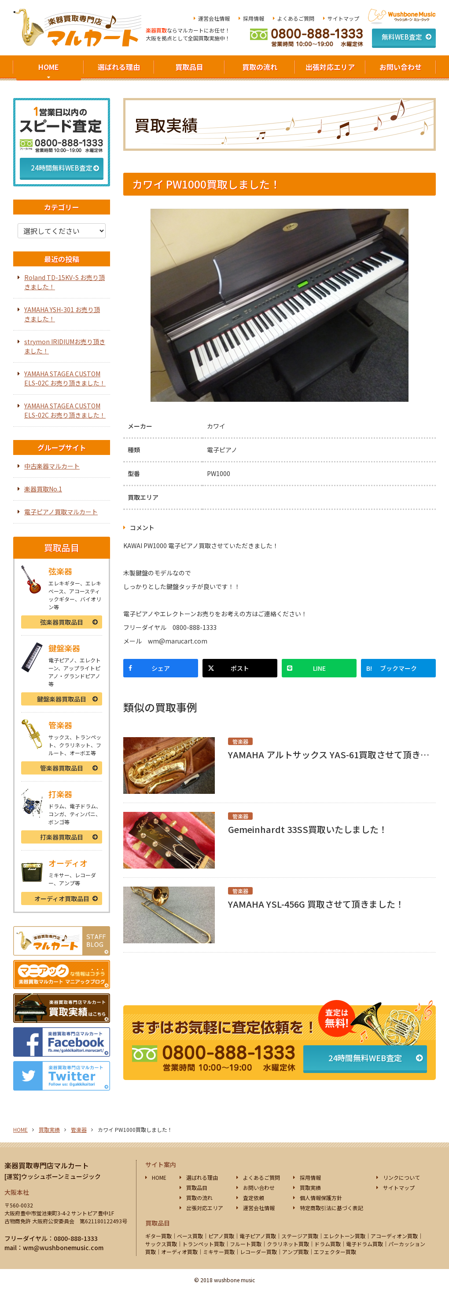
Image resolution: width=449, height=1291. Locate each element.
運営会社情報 (214, 18)
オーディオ (61, 898)
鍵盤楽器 (61, 699)
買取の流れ (259, 67)
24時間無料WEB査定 (365, 1057)
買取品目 (189, 67)
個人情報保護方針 (321, 1197)
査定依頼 (253, 1197)
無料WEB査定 (402, 36)
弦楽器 (61, 622)
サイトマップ (343, 18)
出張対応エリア (330, 67)
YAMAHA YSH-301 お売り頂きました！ (62, 314)
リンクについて (401, 1177)
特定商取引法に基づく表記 (331, 1207)
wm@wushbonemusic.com (63, 1247)
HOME (48, 67)
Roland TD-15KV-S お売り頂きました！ (64, 282)
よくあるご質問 (295, 18)
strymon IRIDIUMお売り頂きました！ (64, 346)
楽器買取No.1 (43, 488)
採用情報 (253, 18)
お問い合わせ (400, 67)
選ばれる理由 (119, 67)
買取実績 (49, 1129)
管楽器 (61, 768)
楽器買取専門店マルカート (46, 1165)
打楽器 (61, 837)
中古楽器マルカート (52, 466)
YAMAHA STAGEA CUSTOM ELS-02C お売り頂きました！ (65, 378)
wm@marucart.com (177, 640)
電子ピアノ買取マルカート (61, 511)
